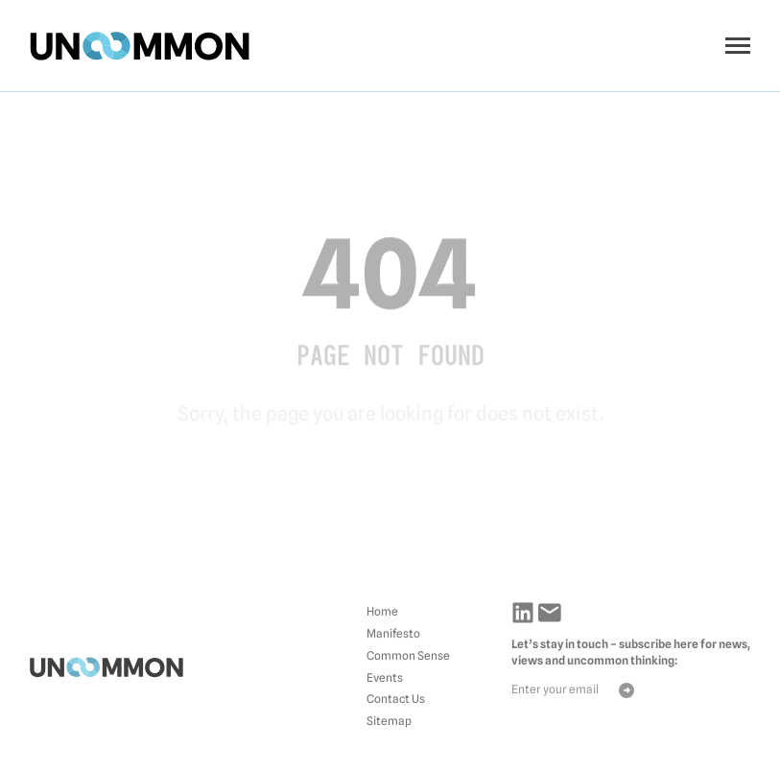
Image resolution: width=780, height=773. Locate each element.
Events (384, 677)
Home (382, 611)
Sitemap (389, 720)
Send (626, 690)
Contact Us (395, 698)
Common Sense (408, 655)
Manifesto (393, 633)
